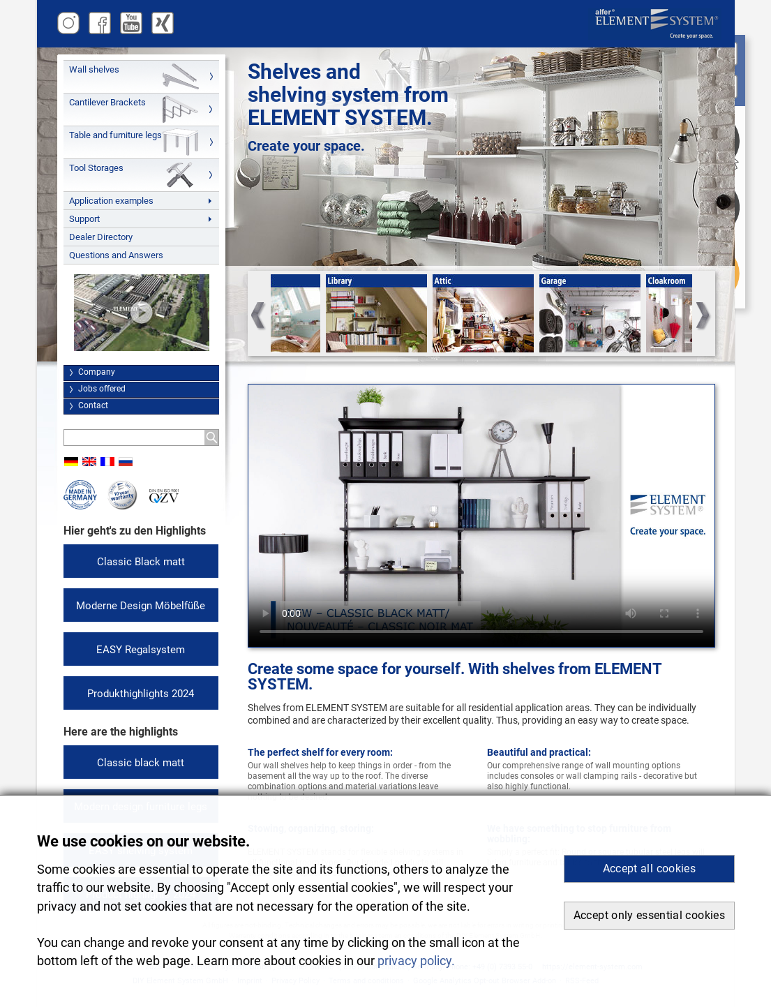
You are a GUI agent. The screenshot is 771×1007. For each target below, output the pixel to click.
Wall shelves (94, 69)
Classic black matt (140, 762)
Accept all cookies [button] (649, 868)
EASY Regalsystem (140, 649)
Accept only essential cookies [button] (649, 915)
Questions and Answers (116, 255)
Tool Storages (96, 168)
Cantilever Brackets (107, 102)
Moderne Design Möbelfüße (140, 605)
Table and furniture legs (115, 135)
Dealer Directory (101, 237)
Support (84, 219)
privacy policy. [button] (416, 961)
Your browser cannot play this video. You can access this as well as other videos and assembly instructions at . (481, 516)
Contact (93, 405)
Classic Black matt (141, 561)
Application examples (111, 200)
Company (96, 372)
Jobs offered (102, 389)
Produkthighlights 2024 (140, 693)
